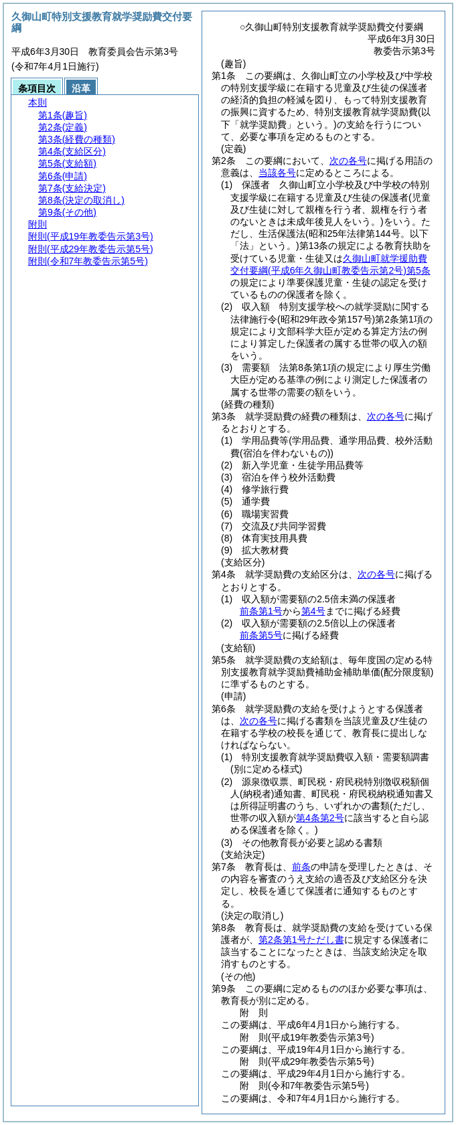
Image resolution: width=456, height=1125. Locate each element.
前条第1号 (261, 611)
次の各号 (348, 160)
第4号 (313, 611)
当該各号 (277, 172)
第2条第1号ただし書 (301, 939)
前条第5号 (261, 635)
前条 (301, 866)
